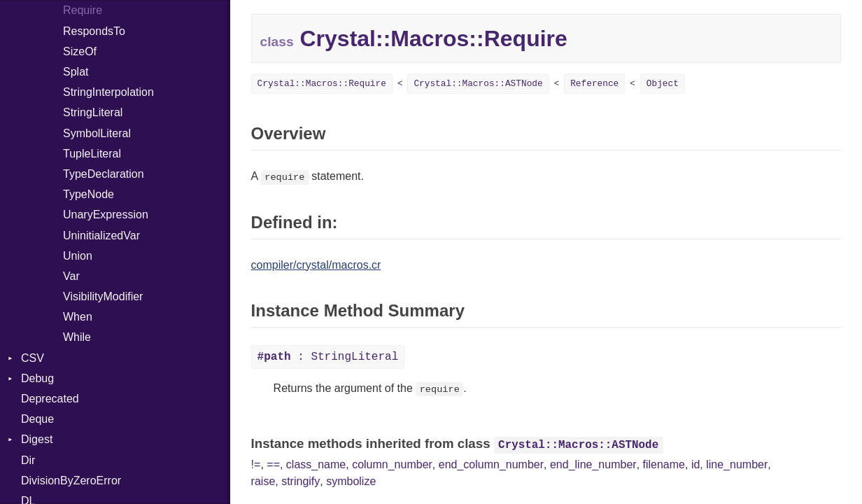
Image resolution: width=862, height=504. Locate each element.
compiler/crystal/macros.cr (316, 265)
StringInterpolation (108, 92)
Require (82, 10)
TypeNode (88, 194)
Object (662, 83)
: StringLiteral (328, 357)
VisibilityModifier (103, 296)
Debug (37, 378)
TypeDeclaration (103, 174)
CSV (32, 358)
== (273, 464)
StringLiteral (92, 112)
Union (77, 256)
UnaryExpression (105, 214)
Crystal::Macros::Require (321, 83)
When (77, 317)
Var (71, 276)
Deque (37, 419)
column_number (392, 464)
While (77, 337)
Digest (36, 439)
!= (256, 464)
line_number (737, 464)
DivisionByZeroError (71, 480)
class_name (316, 464)
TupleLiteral (92, 154)
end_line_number (593, 464)
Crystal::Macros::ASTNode (478, 83)
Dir (28, 460)
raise (263, 481)
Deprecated (50, 399)
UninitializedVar (101, 235)
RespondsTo (94, 31)
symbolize (351, 481)
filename (664, 464)
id (695, 464)
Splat (75, 72)
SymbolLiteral (97, 133)
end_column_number (491, 464)
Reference (594, 83)
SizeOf (80, 51)
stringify (300, 481)
